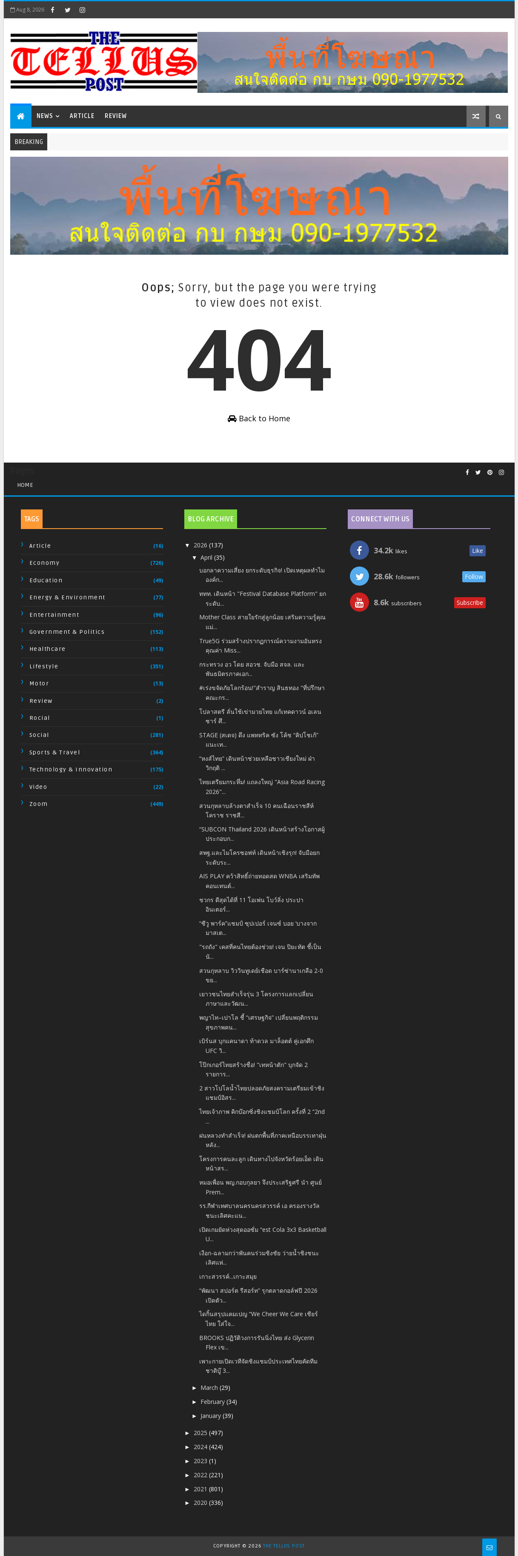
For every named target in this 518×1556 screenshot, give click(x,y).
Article (82, 116)
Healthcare (47, 649)
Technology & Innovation (71, 769)
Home (25, 485)
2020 (201, 1502)
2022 (201, 1475)
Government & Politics (67, 632)
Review (116, 116)
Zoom (38, 804)
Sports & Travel (54, 752)
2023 (201, 1461)
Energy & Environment (67, 597)
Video (38, 787)
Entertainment (54, 614)
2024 (201, 1447)
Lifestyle (44, 666)
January (211, 1416)
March (210, 1387)
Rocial (39, 718)
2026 (201, 545)
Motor (39, 683)
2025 (201, 1433)
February (213, 1402)
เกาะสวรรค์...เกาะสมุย (228, 1276)
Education (46, 580)
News (45, 116)
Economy (44, 563)
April (207, 557)
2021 (201, 1489)
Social (39, 735)
